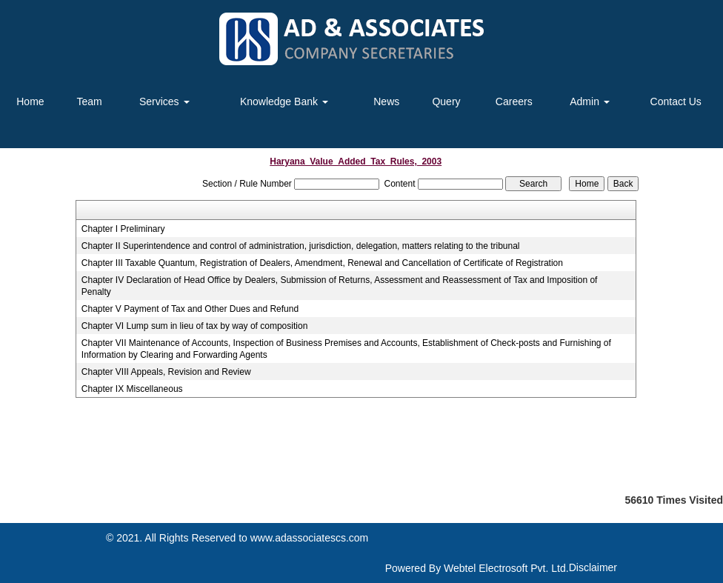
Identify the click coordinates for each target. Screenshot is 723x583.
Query (446, 101)
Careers (514, 101)
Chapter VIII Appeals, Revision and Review (166, 372)
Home (30, 101)
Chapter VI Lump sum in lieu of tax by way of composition (194, 326)
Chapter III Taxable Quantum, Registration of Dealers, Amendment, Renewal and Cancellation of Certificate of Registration (322, 263)
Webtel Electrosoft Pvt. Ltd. (506, 568)
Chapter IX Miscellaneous (132, 389)
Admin (590, 101)
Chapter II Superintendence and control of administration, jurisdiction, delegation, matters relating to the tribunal (300, 246)
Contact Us (676, 101)
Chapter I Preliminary (123, 229)
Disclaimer (593, 567)
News (386, 101)
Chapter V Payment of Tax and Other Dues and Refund (190, 309)
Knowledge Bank (284, 101)
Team (88, 101)
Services (164, 101)
